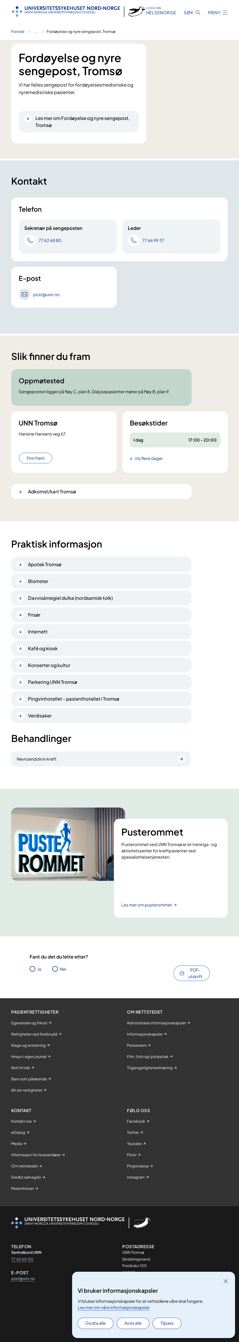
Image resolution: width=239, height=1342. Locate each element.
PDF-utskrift (195, 973)
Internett (38, 631)
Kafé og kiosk (43, 648)
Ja (39, 969)
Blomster (38, 581)
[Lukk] (225, 1281)
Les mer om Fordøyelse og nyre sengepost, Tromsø (82, 121)
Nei (63, 969)
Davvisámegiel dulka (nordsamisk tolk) (70, 598)
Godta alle (95, 1323)
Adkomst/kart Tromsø (52, 491)
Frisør (34, 615)
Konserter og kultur (49, 665)
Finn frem (36, 458)
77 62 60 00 (22, 1259)
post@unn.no (23, 1278)
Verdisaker (40, 715)
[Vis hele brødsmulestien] (35, 31)
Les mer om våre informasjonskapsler (114, 1307)
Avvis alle (133, 1323)
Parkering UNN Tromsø (52, 682)
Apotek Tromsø (44, 564)
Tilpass (167, 1323)
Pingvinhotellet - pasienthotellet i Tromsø (73, 699)
